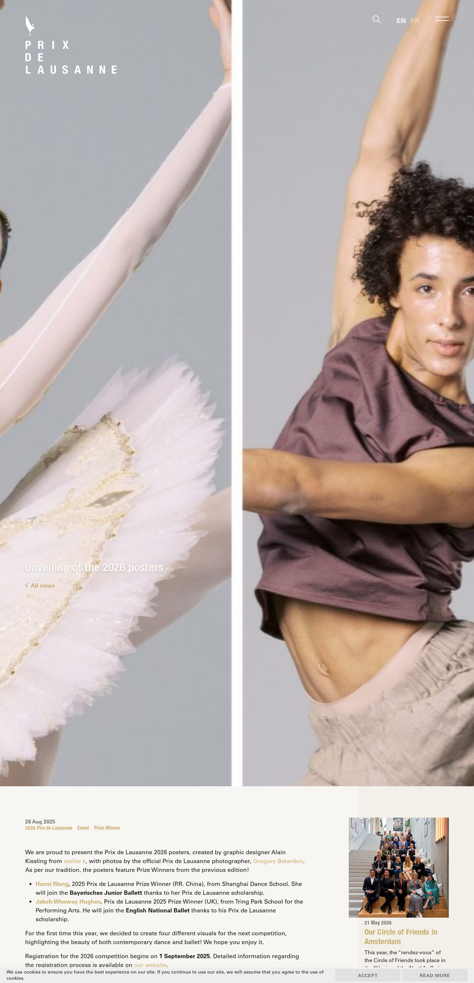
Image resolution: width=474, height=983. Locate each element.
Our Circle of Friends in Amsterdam (400, 937)
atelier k (75, 861)
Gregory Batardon (278, 861)
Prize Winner (107, 828)
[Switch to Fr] (415, 20)
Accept (368, 975)
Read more (435, 975)
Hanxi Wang (52, 884)
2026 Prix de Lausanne (48, 828)
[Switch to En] (401, 20)
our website (150, 965)
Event (83, 828)
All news (40, 585)
